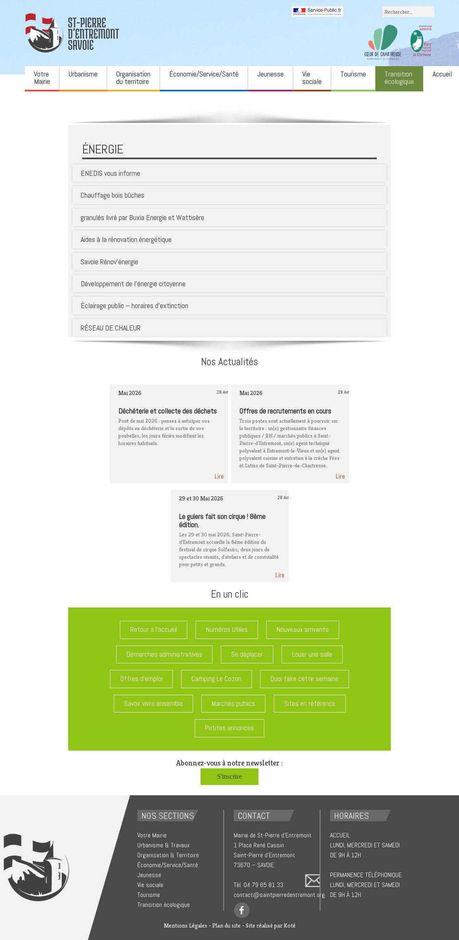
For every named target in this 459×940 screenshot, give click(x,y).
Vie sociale (312, 77)
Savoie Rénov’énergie (109, 261)
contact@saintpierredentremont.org (279, 894)
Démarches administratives (164, 654)
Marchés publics (233, 703)
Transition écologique (399, 77)
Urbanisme (83, 74)
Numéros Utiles (227, 629)
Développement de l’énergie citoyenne (133, 283)
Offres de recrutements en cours (285, 411)
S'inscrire (229, 776)
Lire (219, 476)
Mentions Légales (185, 925)
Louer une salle (312, 654)
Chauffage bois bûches (112, 195)
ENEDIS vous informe (110, 173)
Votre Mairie (42, 77)
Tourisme (353, 74)
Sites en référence (309, 703)
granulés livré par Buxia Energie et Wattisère (142, 217)
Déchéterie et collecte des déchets (167, 411)
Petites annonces (229, 727)
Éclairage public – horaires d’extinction (134, 305)
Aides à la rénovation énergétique (126, 239)
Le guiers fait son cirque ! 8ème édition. (222, 520)
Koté (290, 925)
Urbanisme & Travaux (163, 845)
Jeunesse (270, 74)
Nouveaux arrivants (303, 629)
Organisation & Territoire (168, 855)
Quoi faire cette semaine (304, 678)
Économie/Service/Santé (204, 74)
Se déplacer (247, 654)
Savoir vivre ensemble (153, 703)
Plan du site (226, 925)
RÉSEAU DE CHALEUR (111, 327)
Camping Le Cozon (216, 678)
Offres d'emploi (141, 678)
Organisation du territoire (133, 77)
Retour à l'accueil (153, 629)
